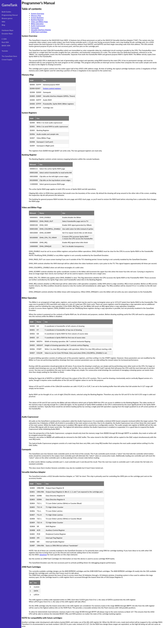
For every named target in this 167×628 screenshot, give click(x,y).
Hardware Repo (7, 30)
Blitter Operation (37, 24)
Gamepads (35, 28)
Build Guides (6, 12)
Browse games (7, 18)
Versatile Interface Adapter (41, 30)
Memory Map (36, 16)
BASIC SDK (6, 45)
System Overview (37, 13)
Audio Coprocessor (38, 26)
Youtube (5, 51)
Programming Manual (10, 15)
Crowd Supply (7, 59)
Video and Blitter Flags (39, 22)
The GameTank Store (9, 56)
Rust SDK (5, 42)
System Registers (37, 18)
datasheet (43, 555)
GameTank (9, 5)
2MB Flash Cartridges (39, 32)
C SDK (4, 39)
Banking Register (37, 20)
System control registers (52, 88)
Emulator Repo (7, 34)
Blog (3, 25)
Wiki (3, 22)
